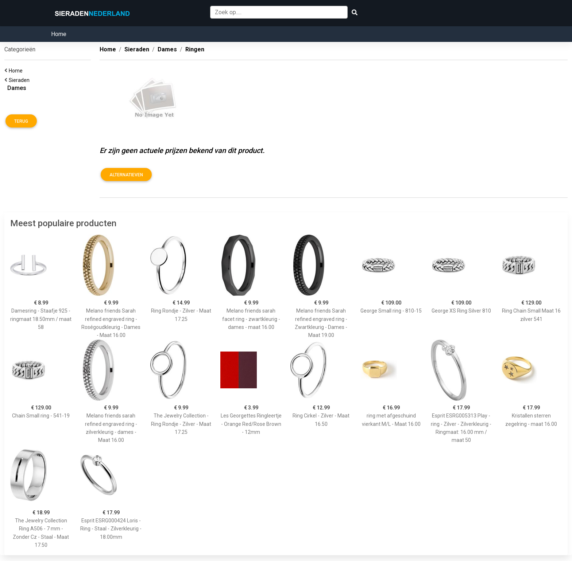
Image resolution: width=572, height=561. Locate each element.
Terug (21, 121)
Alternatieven (126, 174)
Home (58, 34)
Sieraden (20, 80)
